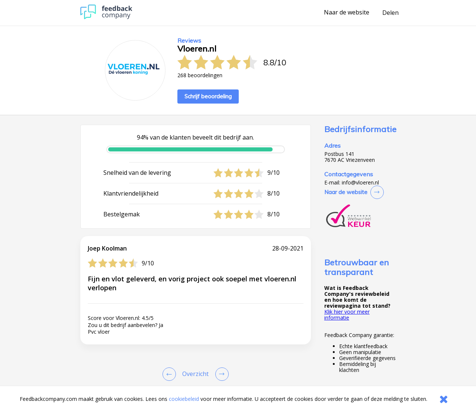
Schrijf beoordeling (208, 96)
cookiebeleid (184, 398)
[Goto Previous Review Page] (171, 374)
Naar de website (346, 12)
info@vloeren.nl (360, 183)
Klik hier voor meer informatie (347, 314)
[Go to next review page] (220, 374)
